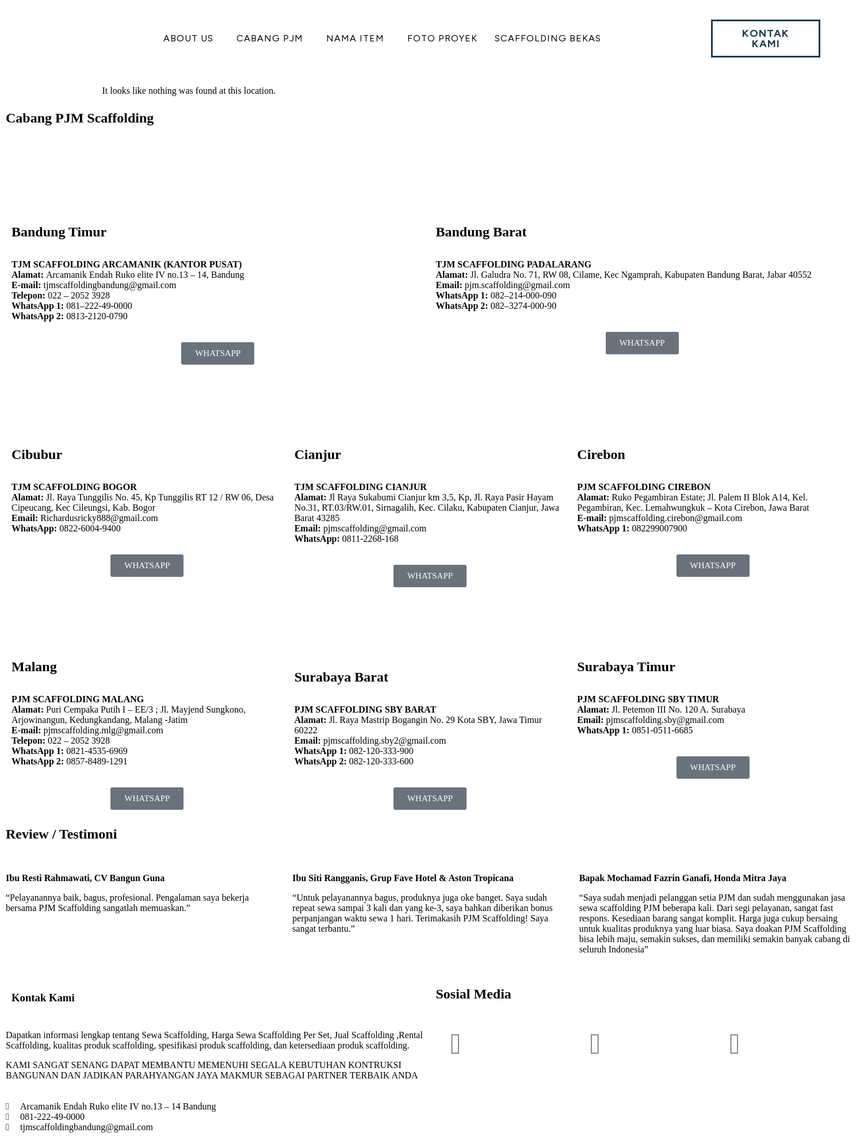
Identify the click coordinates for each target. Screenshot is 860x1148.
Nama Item (355, 38)
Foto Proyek (442, 38)
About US (188, 38)
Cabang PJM (269, 38)
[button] (191, 38)
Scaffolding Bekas (548, 38)
